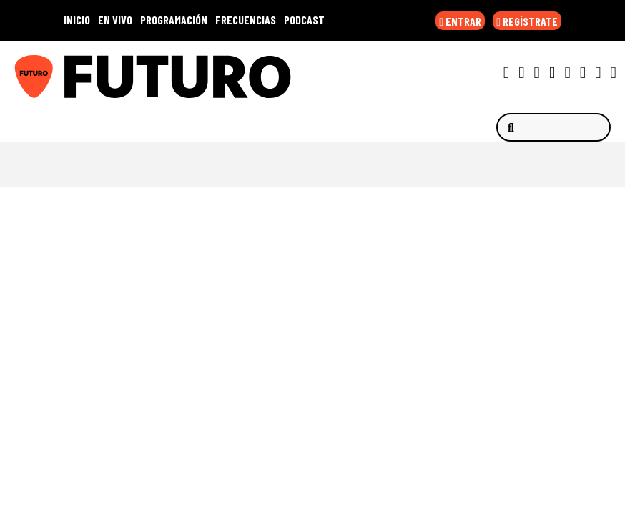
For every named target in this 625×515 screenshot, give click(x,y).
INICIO (77, 19)
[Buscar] (553, 127)
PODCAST (304, 19)
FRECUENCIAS (245, 19)
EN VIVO (115, 19)
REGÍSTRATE (527, 21)
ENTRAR (460, 21)
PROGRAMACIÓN (173, 19)
